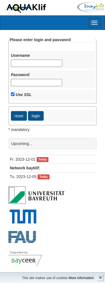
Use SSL (24, 94)
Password (20, 74)
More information (81, 278)
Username (20, 55)
